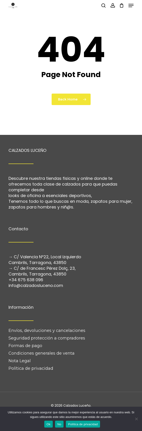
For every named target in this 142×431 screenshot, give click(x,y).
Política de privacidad (30, 368)
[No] (136, 419)
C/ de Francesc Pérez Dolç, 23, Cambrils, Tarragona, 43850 (42, 271)
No (59, 424)
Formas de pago (25, 345)
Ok (48, 424)
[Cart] (121, 5)
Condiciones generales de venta (41, 353)
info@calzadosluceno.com (35, 285)
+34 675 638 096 (25, 280)
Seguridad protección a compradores (46, 338)
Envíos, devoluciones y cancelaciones (46, 330)
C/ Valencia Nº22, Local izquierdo (47, 257)
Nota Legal (19, 360)
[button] (131, 5)
